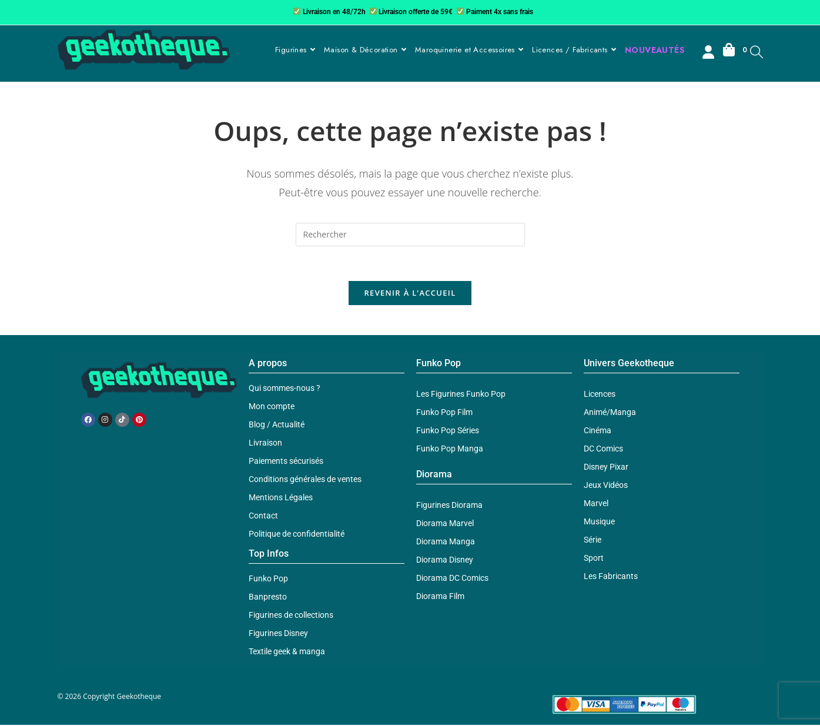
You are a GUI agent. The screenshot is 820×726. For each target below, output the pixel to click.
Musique (599, 522)
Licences (599, 395)
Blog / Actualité (276, 425)
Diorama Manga (445, 542)
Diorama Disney (444, 561)
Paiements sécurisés (286, 462)
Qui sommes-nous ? (284, 389)
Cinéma (597, 431)
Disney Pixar (606, 468)
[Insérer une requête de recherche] (410, 234)
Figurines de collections (291, 616)
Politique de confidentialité (296, 535)
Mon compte (271, 407)
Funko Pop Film (444, 413)
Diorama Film (440, 597)
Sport (594, 559)
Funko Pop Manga (449, 449)
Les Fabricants (611, 577)
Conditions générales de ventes (305, 480)
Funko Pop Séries (447, 431)
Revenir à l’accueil (410, 294)
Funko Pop (268, 579)
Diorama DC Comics (452, 579)
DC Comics (603, 449)
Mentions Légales (281, 498)
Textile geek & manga (287, 652)
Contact (263, 516)
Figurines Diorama (449, 506)
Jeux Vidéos (606, 486)
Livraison (265, 444)
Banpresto (268, 598)
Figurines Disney (278, 634)
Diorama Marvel (445, 524)
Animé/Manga (610, 413)
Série (592, 541)
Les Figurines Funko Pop (461, 395)
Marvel (596, 504)
